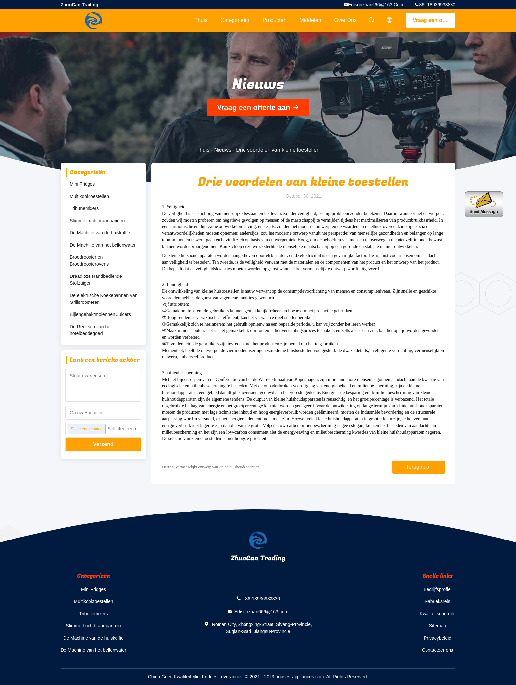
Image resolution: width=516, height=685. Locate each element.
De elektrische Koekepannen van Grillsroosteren (103, 299)
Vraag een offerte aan (434, 20)
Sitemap (437, 625)
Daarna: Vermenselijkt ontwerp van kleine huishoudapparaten (210, 467)
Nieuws (222, 150)
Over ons (345, 20)
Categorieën (234, 20)
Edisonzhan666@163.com (375, 4)
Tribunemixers (84, 208)
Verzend (103, 444)
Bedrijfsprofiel (438, 589)
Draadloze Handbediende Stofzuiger (96, 280)
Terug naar (418, 467)
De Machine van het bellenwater (103, 245)
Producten (275, 20)
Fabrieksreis (437, 601)
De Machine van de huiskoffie (100, 232)
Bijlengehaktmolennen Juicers (100, 314)
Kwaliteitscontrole (437, 613)
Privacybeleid (437, 638)
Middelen (310, 20)
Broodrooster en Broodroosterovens (89, 260)
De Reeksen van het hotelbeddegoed (91, 330)
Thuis (200, 20)
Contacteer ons (437, 650)
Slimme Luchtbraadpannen (97, 220)
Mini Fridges (82, 184)
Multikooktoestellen (89, 196)
